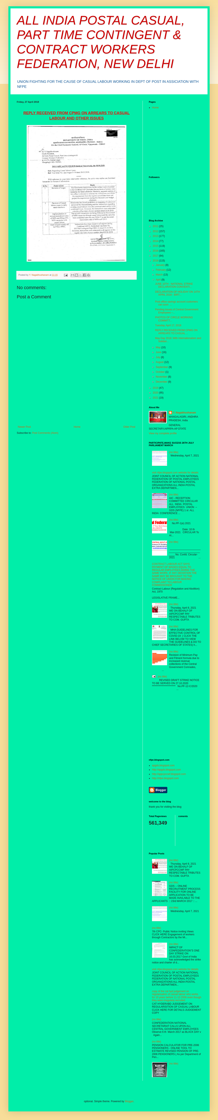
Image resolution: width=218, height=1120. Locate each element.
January (160, 265)
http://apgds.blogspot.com (166, 769)
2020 (156, 392)
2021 (156, 397)
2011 (156, 226)
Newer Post (24, 426)
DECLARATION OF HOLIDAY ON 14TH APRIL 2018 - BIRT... (177, 293)
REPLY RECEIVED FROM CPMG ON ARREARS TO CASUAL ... (176, 332)
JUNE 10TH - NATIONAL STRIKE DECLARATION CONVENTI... (174, 285)
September (162, 367)
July (158, 357)
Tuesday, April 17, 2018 (168, 325)
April (158, 279)
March (160, 274)
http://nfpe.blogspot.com (165, 778)
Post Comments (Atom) (45, 432)
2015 (156, 245)
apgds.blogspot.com (163, 765)
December (162, 381)
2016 (156, 250)
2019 (156, 387)
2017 (156, 255)
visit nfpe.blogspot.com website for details (175, 472)
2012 (156, 231)
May (158, 347)
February (161, 269)
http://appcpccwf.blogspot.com (169, 774)
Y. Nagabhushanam (184, 412)
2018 (156, 260)
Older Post (129, 426)
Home (77, 426)
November (162, 376)
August (160, 362)
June (159, 352)
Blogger (129, 1101)
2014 (156, 241)
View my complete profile (163, 433)
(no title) (173, 452)
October (160, 371)
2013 (156, 236)
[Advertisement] (77, 407)
